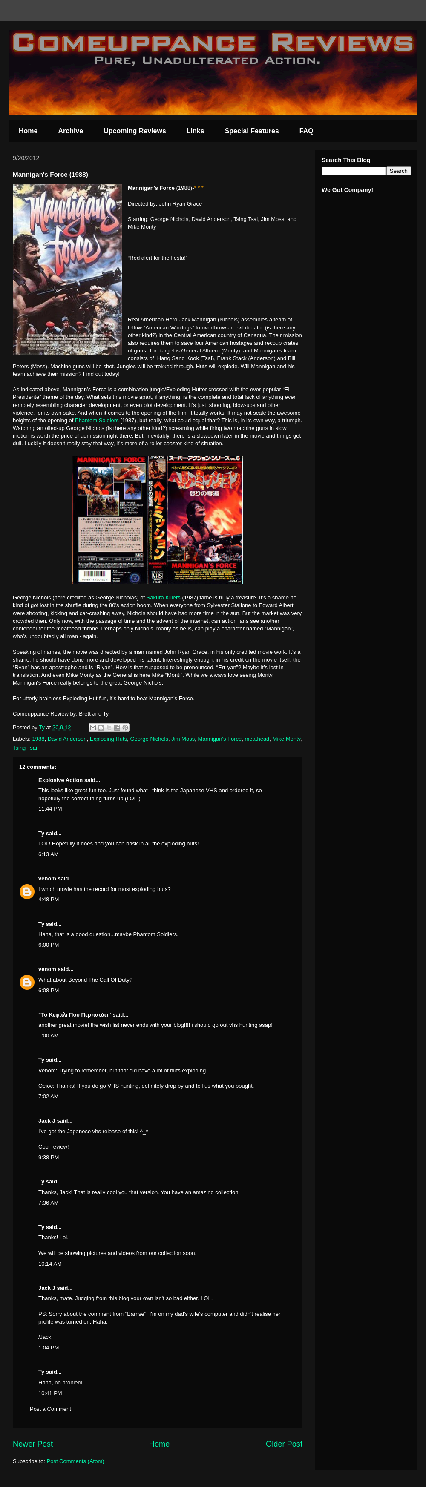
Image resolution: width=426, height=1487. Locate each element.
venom (47, 878)
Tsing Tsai (25, 748)
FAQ (306, 131)
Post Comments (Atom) (75, 1461)
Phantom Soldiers (97, 420)
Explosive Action (60, 780)
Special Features (252, 131)
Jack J (46, 1120)
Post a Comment (50, 1409)
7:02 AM (48, 1096)
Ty (41, 833)
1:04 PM (48, 1347)
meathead (257, 739)
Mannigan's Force (220, 739)
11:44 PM (50, 808)
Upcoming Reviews (135, 131)
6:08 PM (48, 990)
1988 (38, 739)
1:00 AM (48, 1035)
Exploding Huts (108, 739)
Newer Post (33, 1444)
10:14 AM (50, 1264)
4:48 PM (48, 899)
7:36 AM (48, 1203)
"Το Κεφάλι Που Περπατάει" (74, 1014)
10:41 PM (50, 1393)
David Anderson (67, 739)
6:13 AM (48, 854)
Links (195, 131)
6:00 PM (48, 945)
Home (28, 131)
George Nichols (149, 739)
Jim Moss (183, 739)
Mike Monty (287, 739)
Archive (70, 131)
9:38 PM (48, 1157)
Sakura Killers (164, 597)
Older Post (284, 1444)
